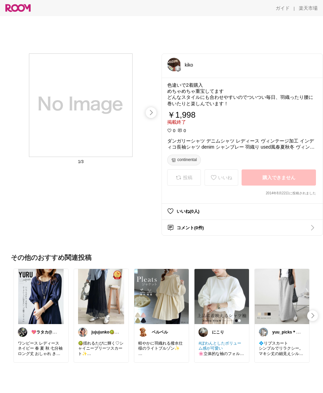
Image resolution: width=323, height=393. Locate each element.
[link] (41, 296)
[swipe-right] (151, 112)
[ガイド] (283, 8)
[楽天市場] (308, 8)
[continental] (184, 160)
